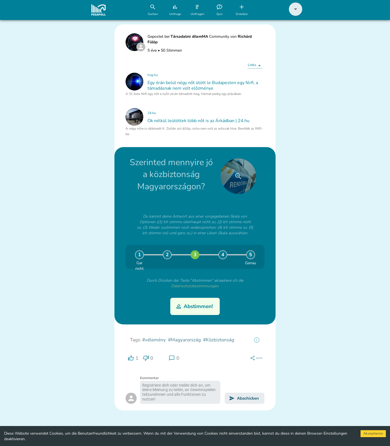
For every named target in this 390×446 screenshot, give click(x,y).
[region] (256, 340)
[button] (295, 14)
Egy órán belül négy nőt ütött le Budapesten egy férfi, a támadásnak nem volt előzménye (203, 85)
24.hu (152, 113)
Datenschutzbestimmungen (194, 286)
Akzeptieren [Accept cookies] (373, 433)
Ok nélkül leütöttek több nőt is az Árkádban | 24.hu (198, 121)
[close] (238, 176)
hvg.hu (153, 75)
